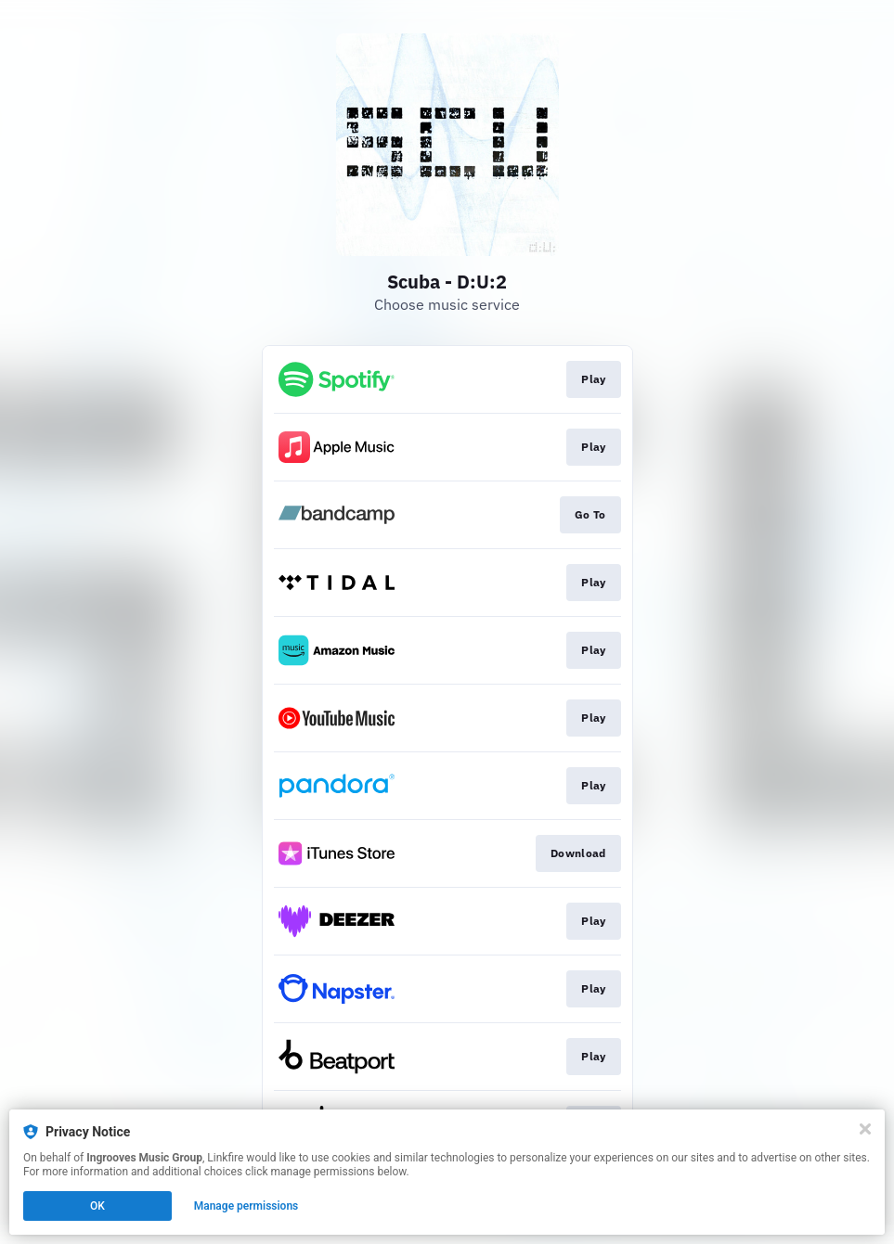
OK (97, 1205)
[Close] (865, 1129)
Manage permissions (246, 1205)
